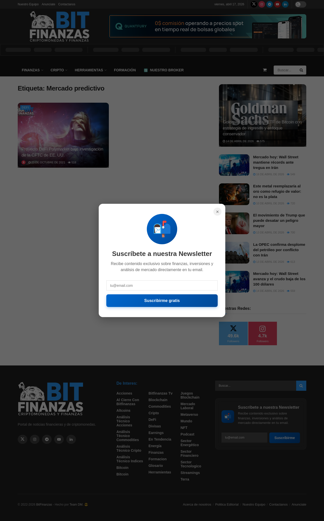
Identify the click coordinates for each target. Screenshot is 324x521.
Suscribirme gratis (162, 300)
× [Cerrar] (217, 211)
